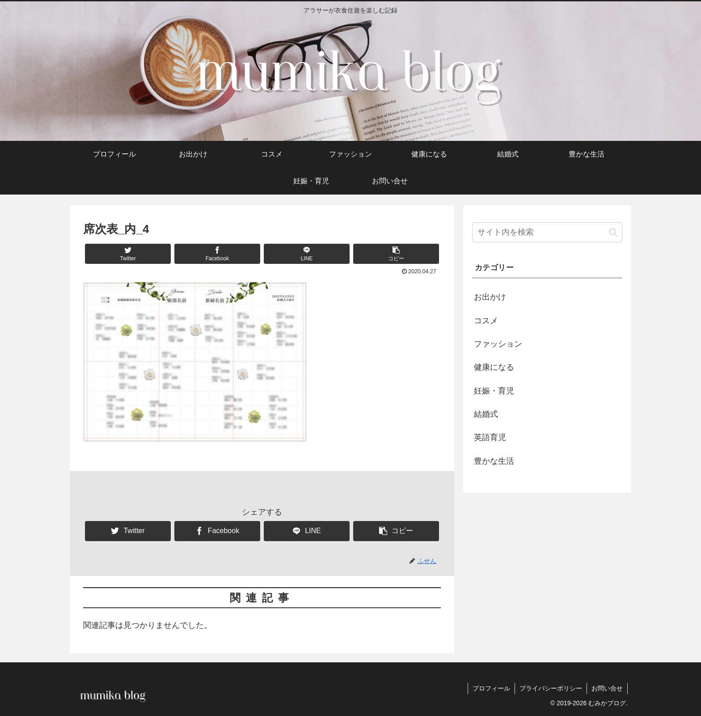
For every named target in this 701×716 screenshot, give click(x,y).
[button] (396, 254)
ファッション (498, 343)
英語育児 (490, 437)
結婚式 (486, 414)
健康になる (494, 367)
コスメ (486, 320)
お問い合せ (607, 688)
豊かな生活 (494, 461)
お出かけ (490, 296)
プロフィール (491, 688)
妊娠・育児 (494, 390)
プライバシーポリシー (550, 688)
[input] (547, 232)
